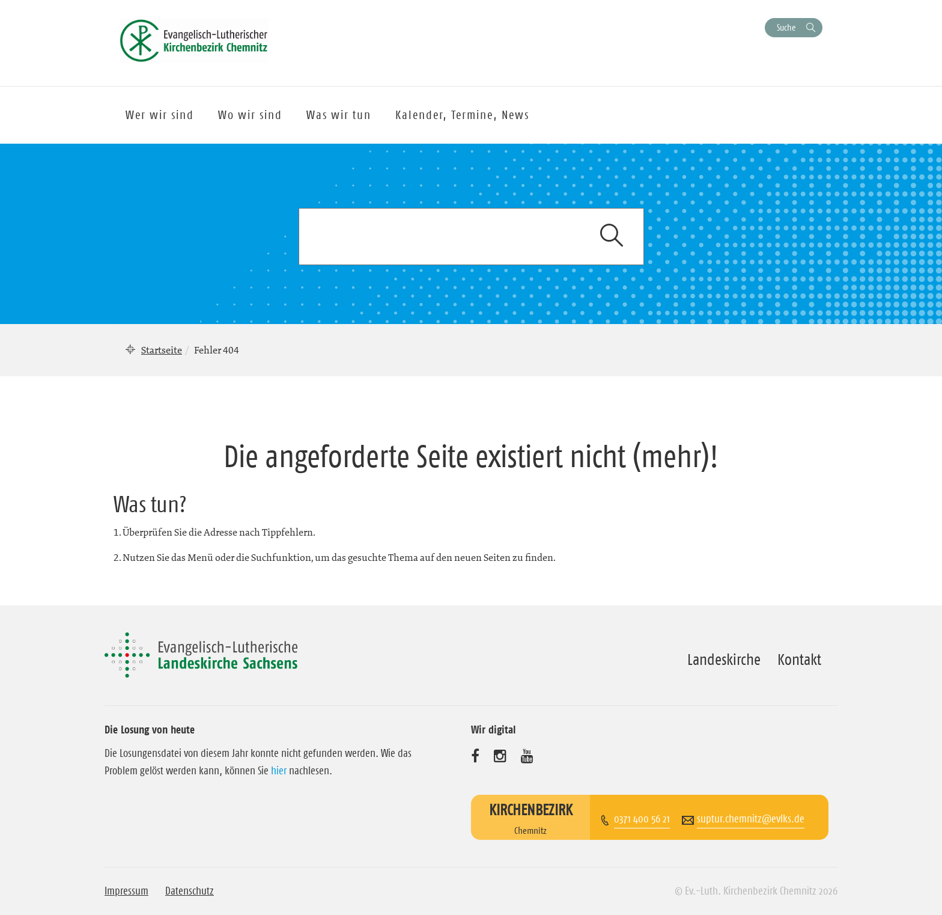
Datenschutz (189, 891)
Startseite (161, 350)
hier (279, 770)
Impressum (126, 891)
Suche (786, 27)
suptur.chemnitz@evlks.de (750, 818)
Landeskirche (724, 659)
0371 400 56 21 (642, 818)
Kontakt (799, 659)
